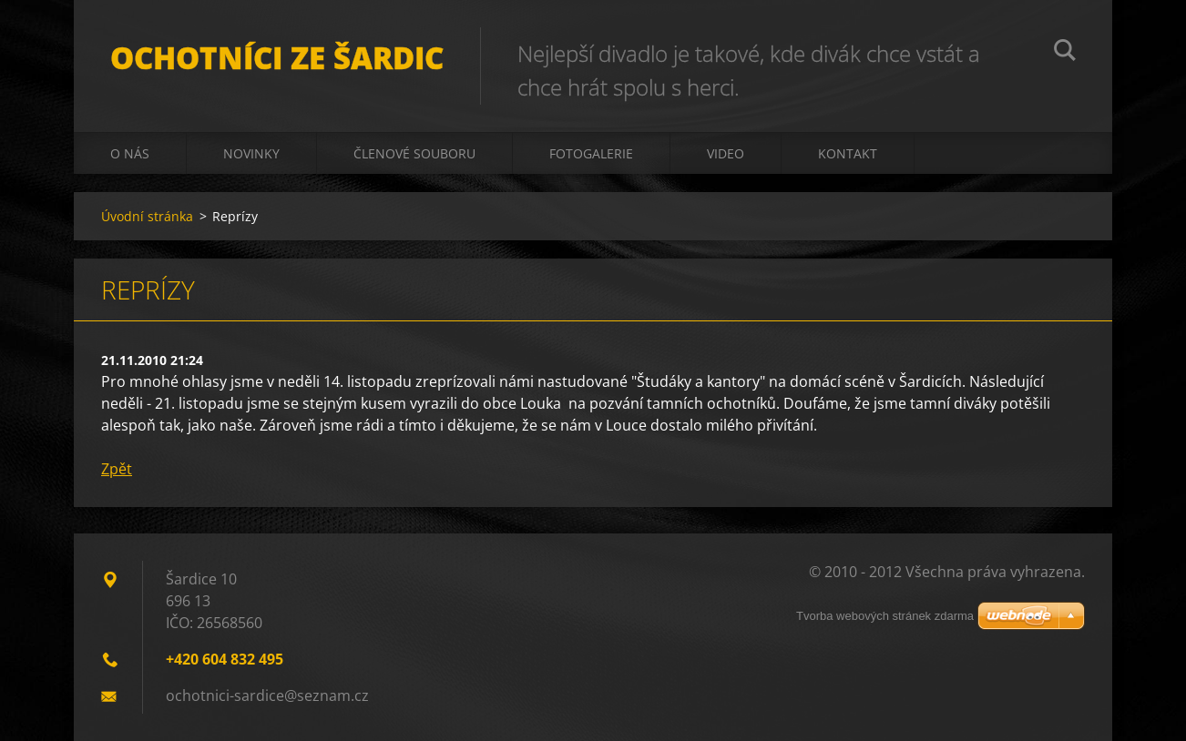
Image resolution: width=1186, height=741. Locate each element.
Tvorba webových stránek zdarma (885, 616)
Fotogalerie (591, 153)
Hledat (1065, 52)
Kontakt (847, 153)
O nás (129, 153)
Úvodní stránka (147, 216)
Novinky (251, 153)
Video (725, 153)
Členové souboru (414, 153)
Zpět (116, 469)
